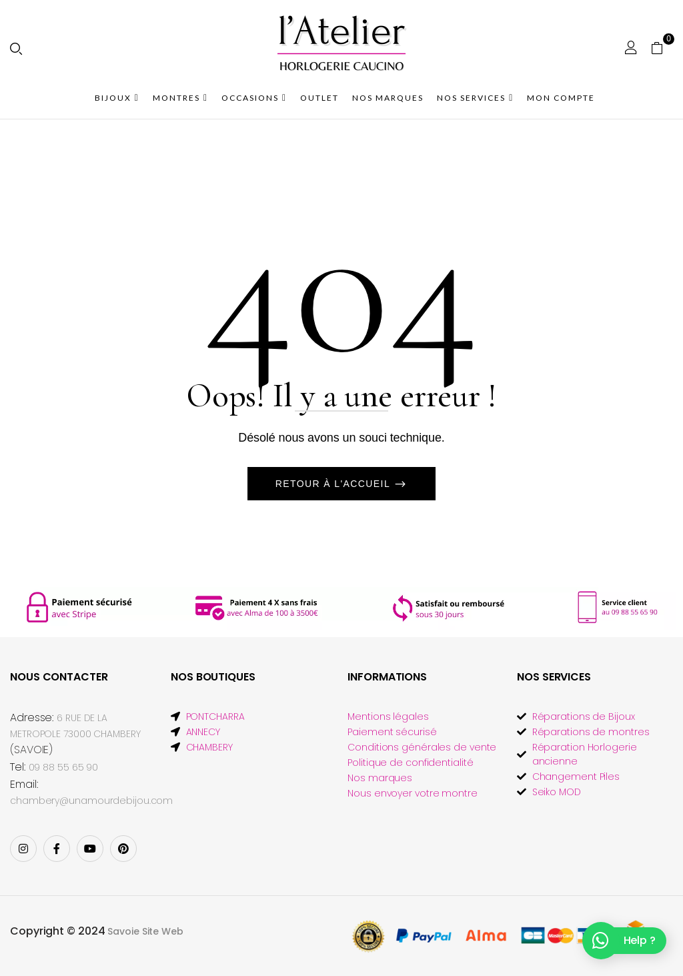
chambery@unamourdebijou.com (91, 800)
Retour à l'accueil (334, 483)
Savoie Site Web (145, 931)
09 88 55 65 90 (64, 767)
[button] (662, 47)
